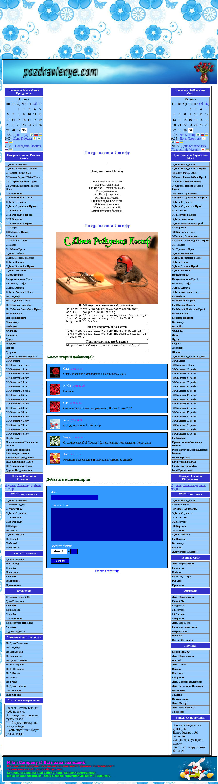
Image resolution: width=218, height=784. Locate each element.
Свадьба (11, 567)
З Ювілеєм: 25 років (184, 382)
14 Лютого (178, 609)
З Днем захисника (183, 219)
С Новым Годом (15, 504)
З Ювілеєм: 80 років (184, 433)
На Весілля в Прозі (183, 300)
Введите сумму (61, 546)
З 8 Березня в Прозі (183, 231)
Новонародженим (182, 317)
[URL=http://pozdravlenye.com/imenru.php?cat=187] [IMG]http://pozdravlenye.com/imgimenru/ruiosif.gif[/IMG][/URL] (107, 334)
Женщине (11, 334)
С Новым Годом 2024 (18, 172)
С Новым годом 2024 (18, 596)
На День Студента (16, 660)
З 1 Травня (178, 244)
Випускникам (180, 274)
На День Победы (16, 686)
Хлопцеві (177, 347)
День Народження (183, 563)
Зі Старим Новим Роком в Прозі (187, 187)
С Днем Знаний (15, 261)
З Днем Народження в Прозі (189, 168)
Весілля (176, 572)
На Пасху (11, 530)
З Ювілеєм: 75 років (184, 429)
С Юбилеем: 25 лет (17, 382)
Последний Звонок (28, 146)
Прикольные (13, 585)
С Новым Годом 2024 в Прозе (23, 177)
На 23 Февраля (15, 668)
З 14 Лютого (179, 210)
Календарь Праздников (20, 457)
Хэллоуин (11, 626)
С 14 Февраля (14, 210)
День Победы (22, 138)
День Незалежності (183, 707)
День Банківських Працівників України (188, 147)
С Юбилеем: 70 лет (17, 425)
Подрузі (176, 343)
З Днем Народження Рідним (188, 356)
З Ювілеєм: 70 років (184, 425)
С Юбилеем (13, 360)
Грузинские (13, 580)
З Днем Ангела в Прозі (185, 291)
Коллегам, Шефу (16, 283)
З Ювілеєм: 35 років (184, 394)
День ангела (13, 609)
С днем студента (15, 631)
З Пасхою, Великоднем (185, 236)
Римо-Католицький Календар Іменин (190, 451)
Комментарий (60, 505)
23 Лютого (178, 614)
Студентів (178, 605)
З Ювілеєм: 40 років (184, 399)
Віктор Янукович (182, 639)
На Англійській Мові (184, 465)
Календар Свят (181, 457)
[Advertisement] (109, 30)
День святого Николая (19, 622)
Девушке (11, 352)
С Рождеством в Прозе (19, 197)
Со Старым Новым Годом (21, 181)
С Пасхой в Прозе (16, 240)
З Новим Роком (181, 504)
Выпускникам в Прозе (19, 279)
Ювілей (176, 580)
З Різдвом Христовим (184, 193)
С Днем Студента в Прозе (21, 206)
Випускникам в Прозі (185, 279)
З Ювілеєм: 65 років (184, 420)
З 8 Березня (179, 227)
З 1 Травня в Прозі (183, 249)
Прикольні (178, 585)
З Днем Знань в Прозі (185, 266)
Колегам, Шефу (181, 283)
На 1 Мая (11, 681)
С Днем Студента (16, 201)
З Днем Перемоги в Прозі (187, 257)
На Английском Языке (19, 465)
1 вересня (178, 711)
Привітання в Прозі (184, 461)
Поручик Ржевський (184, 626)
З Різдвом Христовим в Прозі (189, 197)
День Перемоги (190, 138)
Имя (54, 492)
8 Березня (178, 618)
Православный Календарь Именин (22, 444)
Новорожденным (16, 317)
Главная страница (107, 571)
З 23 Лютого (179, 521)
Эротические (13, 690)
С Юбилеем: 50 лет (17, 407)
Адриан (10, 485)
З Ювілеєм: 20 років (184, 377)
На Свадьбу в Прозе (18, 300)
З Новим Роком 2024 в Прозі (189, 177)
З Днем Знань (180, 261)
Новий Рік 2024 (181, 651)
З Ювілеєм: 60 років (184, 416)
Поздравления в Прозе (19, 461)
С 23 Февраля (14, 219)
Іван (202, 485)
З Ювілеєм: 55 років (184, 412)
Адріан (176, 485)
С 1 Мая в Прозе (16, 249)
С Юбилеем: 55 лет (17, 412)
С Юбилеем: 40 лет (17, 399)
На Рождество (14, 655)
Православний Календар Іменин (187, 444)
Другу (9, 339)
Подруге (11, 343)
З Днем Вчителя (181, 270)
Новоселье (12, 572)
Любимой (11, 326)
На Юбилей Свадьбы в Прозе (23, 309)
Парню (10, 347)
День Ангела (179, 664)
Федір (175, 489)
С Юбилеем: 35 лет (17, 394)
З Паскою (178, 530)
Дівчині (176, 352)
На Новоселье (14, 313)
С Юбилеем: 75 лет (17, 429)
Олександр (190, 485)
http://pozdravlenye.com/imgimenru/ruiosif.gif (107, 347)
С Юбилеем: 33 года (18, 390)
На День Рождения (17, 643)
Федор (9, 489)
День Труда (21, 135)
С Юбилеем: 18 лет (17, 373)
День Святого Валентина (187, 681)
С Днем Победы (15, 253)
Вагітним (177, 673)
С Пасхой (11, 236)
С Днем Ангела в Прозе (20, 291)
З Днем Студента (182, 201)
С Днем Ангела (15, 287)
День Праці (188, 135)
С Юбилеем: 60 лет (17, 416)
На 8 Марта (13, 673)
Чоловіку (177, 330)
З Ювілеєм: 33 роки (184, 390)
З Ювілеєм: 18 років (184, 373)
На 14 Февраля (15, 664)
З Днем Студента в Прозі (187, 206)
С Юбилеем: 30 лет (17, 386)
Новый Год (12, 563)
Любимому (12, 322)
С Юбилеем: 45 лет (17, 403)
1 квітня (177, 694)
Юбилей (11, 576)
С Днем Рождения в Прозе (21, 168)
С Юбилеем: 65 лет (17, 420)
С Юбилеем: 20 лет (17, 377)
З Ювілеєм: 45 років (184, 403)
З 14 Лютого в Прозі (184, 214)
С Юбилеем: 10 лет (17, 369)
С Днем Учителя (16, 270)
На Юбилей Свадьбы (18, 304)
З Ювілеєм (178, 360)
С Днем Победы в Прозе (20, 257)
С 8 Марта (12, 227)
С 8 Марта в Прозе (17, 231)
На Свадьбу (13, 296)
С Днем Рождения (16, 164)
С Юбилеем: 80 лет (17, 433)
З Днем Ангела (181, 287)
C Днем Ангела (15, 534)
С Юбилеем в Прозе (18, 364)
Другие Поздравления (19, 470)
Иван (37, 485)
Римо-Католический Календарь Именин (18, 451)
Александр (24, 485)
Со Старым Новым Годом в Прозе (22, 187)
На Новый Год (14, 651)
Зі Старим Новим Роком (186, 181)
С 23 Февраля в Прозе (19, 223)
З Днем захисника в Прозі (187, 223)
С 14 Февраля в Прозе (19, 214)
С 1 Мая (11, 244)
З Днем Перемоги (182, 253)
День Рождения (15, 559)
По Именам (12, 437)
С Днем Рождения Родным (21, 356)
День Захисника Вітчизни (187, 686)
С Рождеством (14, 193)
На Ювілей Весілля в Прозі (188, 309)
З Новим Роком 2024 (184, 172)
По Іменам (178, 437)
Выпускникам (14, 274)
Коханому (178, 322)
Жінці (175, 334)
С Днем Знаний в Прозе (20, 266)
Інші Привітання (182, 470)
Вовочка (177, 635)
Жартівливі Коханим (184, 551)
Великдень (178, 690)
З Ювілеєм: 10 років (184, 369)
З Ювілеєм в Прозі (183, 364)
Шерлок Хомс (180, 631)
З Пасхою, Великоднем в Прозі (190, 240)
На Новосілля (180, 313)
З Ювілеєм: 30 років (184, 386)
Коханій (176, 326)
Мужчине (11, 330)
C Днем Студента (16, 513)
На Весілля (178, 296)
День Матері (179, 703)
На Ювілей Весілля (184, 304)
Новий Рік (178, 567)
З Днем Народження (184, 164)
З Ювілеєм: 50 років (184, 407)
